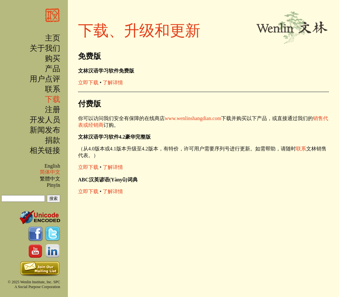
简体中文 (50, 172)
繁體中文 (50, 178)
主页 (52, 38)
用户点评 (45, 79)
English (52, 166)
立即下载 (88, 82)
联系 (52, 89)
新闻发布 (45, 130)
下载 (52, 99)
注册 (52, 109)
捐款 (52, 140)
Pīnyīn (53, 185)
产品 (52, 69)
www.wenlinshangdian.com (193, 118)
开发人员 (45, 120)
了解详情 (113, 82)
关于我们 (45, 48)
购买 (52, 58)
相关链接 (45, 150)
